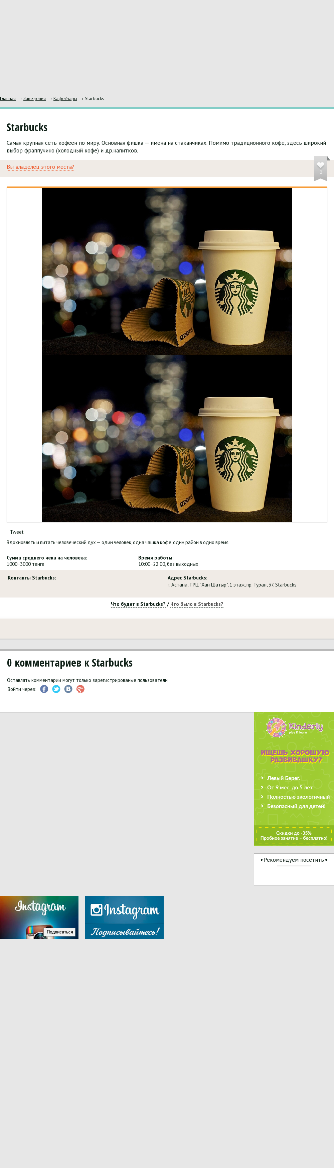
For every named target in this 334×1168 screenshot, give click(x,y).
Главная (8, 98)
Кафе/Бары (65, 98)
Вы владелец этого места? (40, 166)
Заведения (34, 98)
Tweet (17, 532)
